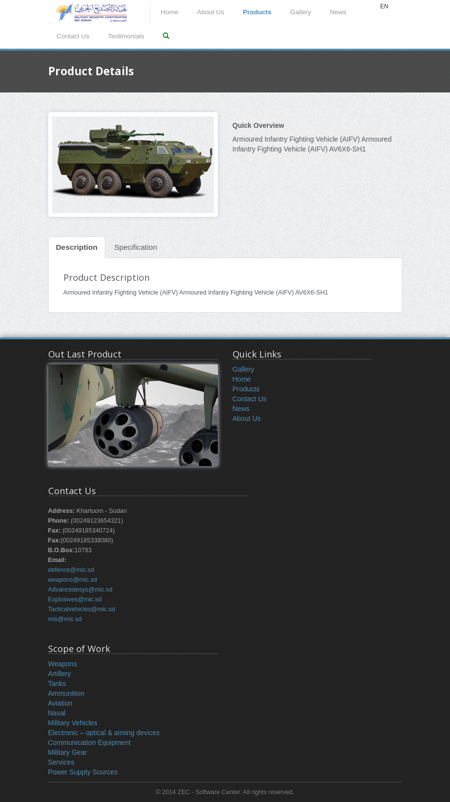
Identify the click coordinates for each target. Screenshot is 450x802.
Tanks (57, 683)
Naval (57, 713)
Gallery (300, 12)
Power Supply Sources (83, 772)
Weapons (62, 664)
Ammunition (66, 693)
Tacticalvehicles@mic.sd (82, 609)
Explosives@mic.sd (75, 599)
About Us (210, 12)
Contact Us (73, 36)
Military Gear (67, 752)
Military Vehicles (72, 723)
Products (257, 12)
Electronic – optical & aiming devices (104, 733)
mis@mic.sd (65, 619)
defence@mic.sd (71, 569)
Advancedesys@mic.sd (80, 589)
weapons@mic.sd (72, 579)
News (338, 12)
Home (170, 12)
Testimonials (126, 36)
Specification (135, 247)
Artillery (59, 674)
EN (384, 6)
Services (61, 762)
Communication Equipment (89, 742)
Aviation (60, 703)
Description (77, 247)
